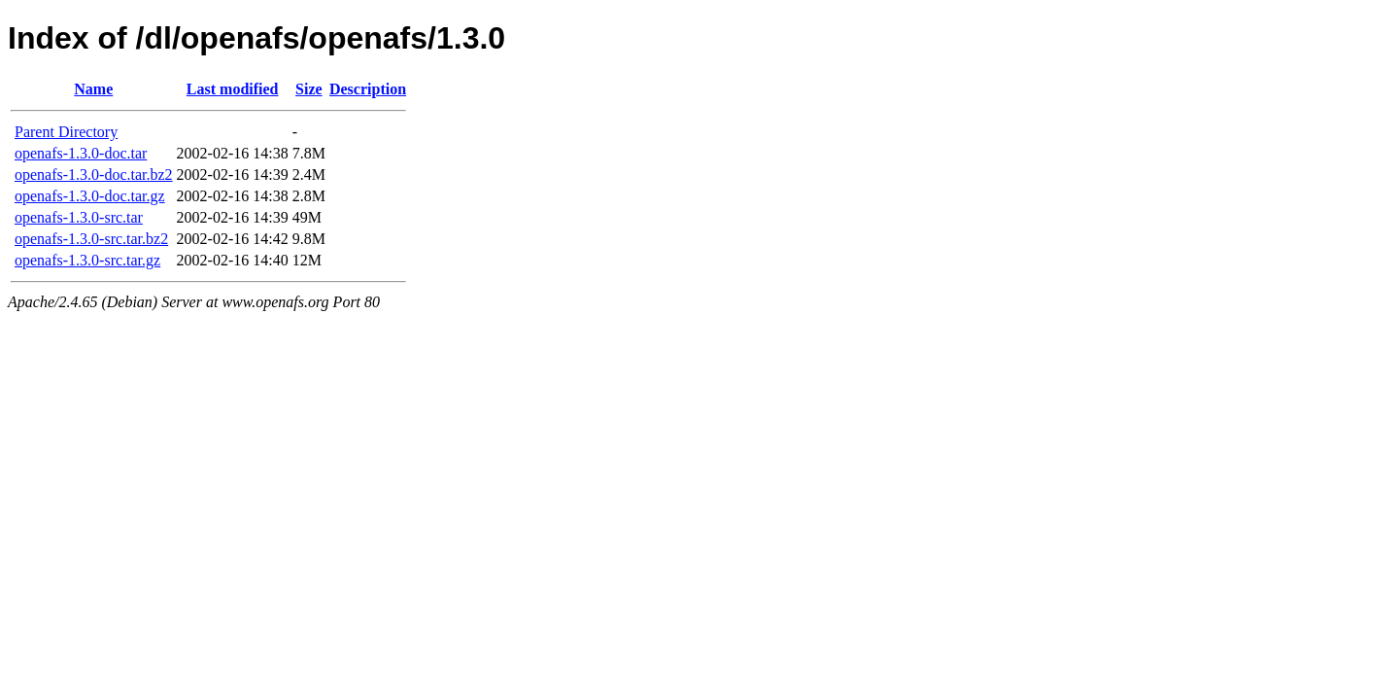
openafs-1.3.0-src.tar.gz (87, 260)
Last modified (233, 89)
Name (93, 89)
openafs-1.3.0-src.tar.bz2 (91, 238)
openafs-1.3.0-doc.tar (81, 153)
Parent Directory (66, 131)
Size (309, 89)
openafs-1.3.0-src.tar (79, 217)
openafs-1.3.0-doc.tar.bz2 (94, 174)
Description (367, 89)
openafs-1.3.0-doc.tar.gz (90, 196)
